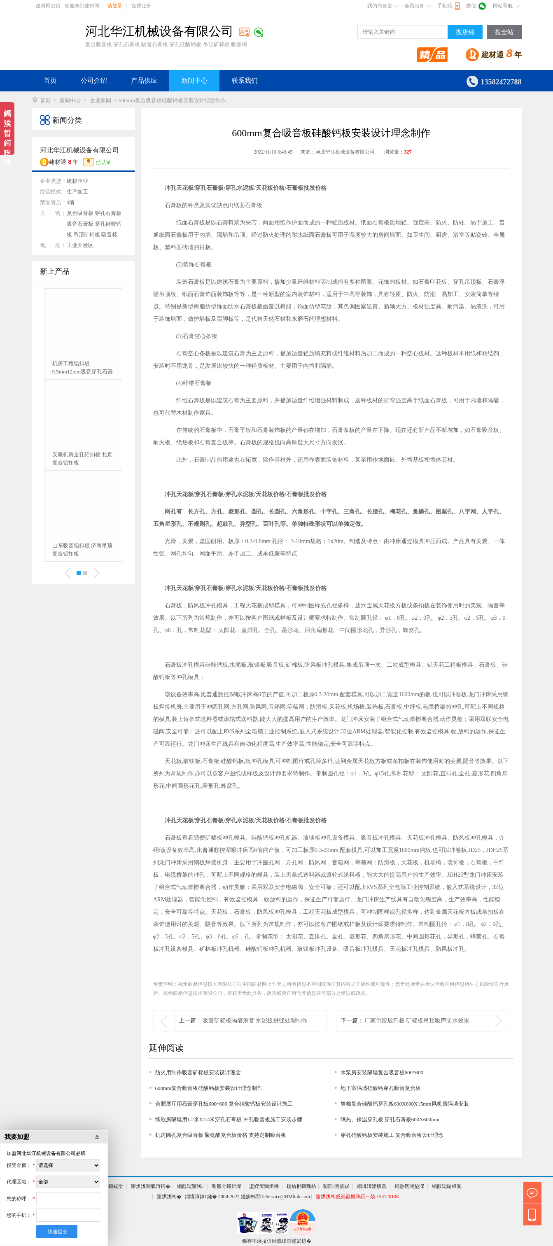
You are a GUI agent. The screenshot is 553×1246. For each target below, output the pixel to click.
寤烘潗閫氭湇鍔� (150, 1186)
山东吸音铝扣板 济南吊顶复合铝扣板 (82, 549)
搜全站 (504, 32)
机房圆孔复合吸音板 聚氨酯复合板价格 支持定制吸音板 (221, 1135)
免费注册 (141, 6)
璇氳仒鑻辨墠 (226, 1186)
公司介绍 (94, 80)
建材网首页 (48, 6)
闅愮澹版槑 (336, 1186)
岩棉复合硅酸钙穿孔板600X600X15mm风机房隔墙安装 (405, 1104)
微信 (471, 6)
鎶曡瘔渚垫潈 (409, 1186)
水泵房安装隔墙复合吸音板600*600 (382, 1072)
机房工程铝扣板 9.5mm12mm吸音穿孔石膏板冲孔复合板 (82, 368)
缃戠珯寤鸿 (190, 1186)
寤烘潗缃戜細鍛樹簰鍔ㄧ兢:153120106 (357, 1196)
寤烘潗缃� (169, 1196)
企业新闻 (100, 100)
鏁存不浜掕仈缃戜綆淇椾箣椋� (276, 1241)
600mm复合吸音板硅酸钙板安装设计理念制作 (209, 1088)
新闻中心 (194, 80)
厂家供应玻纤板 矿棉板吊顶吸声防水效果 (417, 1020)
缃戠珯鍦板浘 (447, 1186)
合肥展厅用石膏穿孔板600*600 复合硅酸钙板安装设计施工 (224, 1104)
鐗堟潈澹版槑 (372, 1186)
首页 (50, 80)
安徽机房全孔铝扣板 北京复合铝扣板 (82, 458)
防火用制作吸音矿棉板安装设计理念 (198, 1072)
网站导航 (503, 6)
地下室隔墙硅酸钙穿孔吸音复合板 (381, 1088)
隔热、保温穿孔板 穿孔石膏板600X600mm (390, 1119)
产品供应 (144, 80)
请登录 (114, 6)
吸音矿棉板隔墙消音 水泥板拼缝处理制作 (255, 1020)
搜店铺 (465, 32)
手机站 (444, 6)
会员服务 (414, 6)
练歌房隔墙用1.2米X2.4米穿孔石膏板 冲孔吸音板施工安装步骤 (228, 1119)
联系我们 (244, 80)
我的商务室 (379, 6)
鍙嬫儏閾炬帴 (264, 1186)
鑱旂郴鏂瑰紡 (301, 1186)
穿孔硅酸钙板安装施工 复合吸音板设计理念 (392, 1135)
